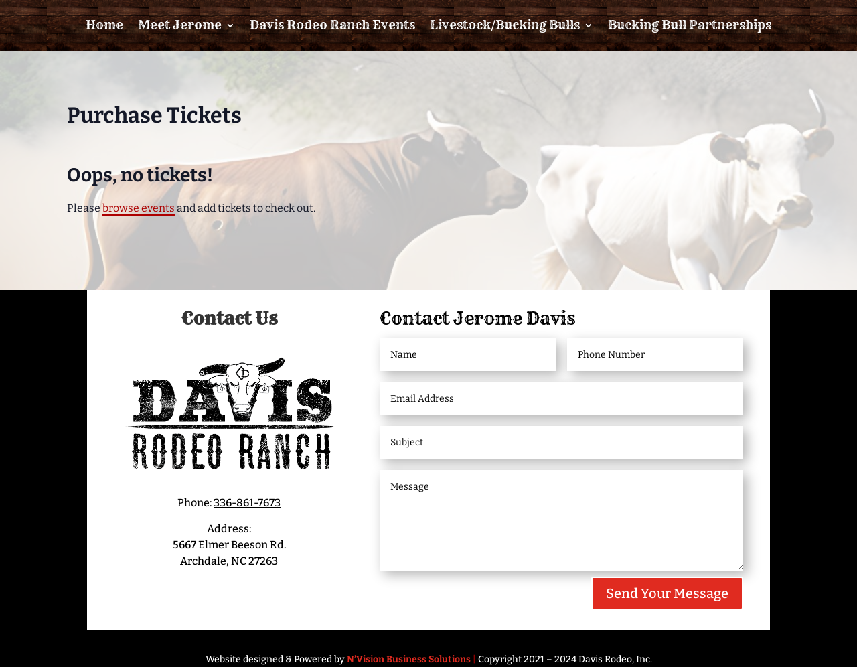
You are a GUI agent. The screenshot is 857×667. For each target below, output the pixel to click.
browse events (138, 208)
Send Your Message (667, 593)
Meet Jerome (180, 25)
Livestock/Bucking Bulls (505, 25)
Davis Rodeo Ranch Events (332, 25)
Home (104, 25)
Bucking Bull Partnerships (689, 25)
